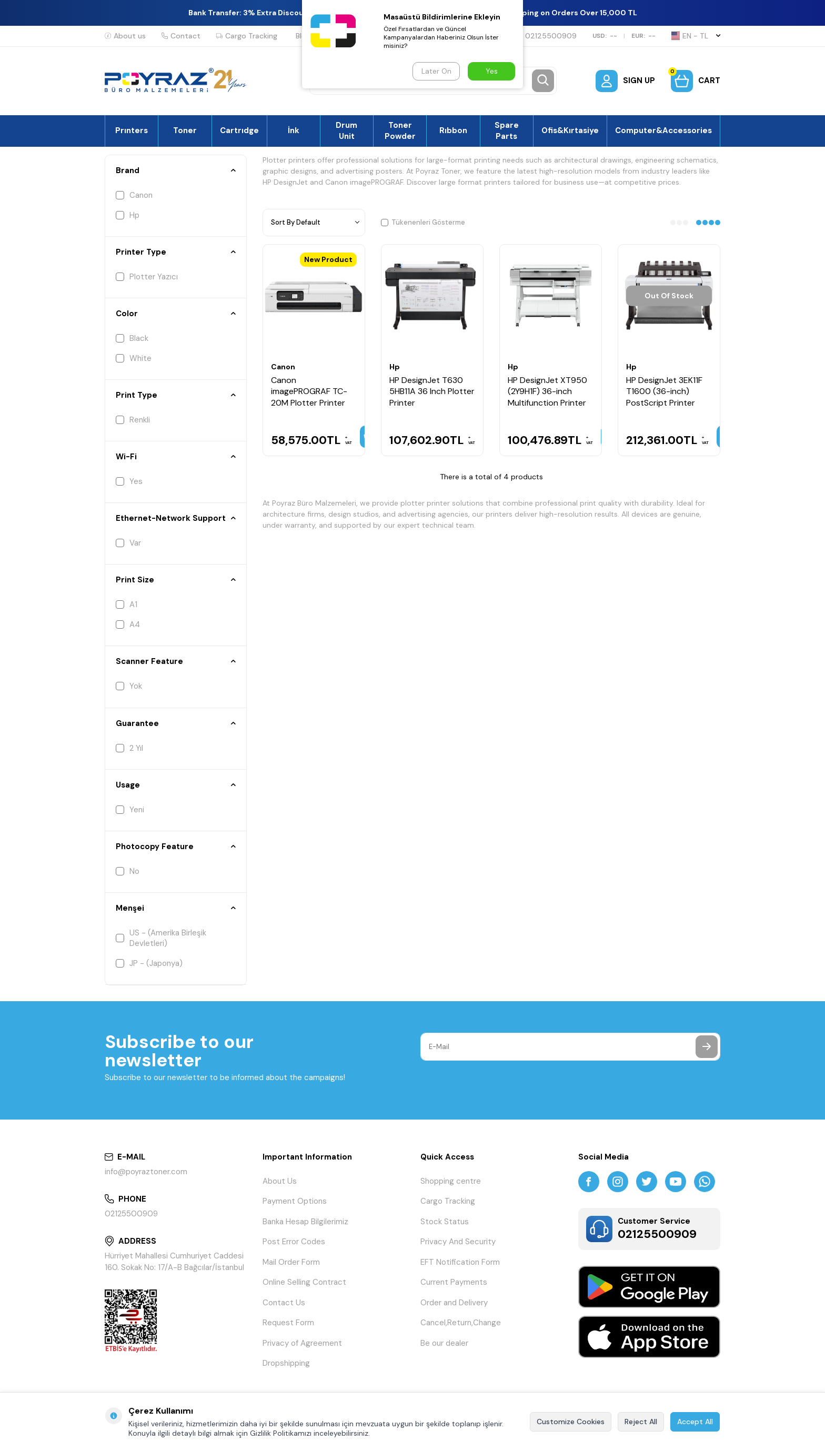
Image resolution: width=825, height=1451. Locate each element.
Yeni (130, 809)
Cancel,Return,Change (460, 1322)
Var (128, 543)
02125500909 (546, 36)
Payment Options (295, 1201)
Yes (129, 481)
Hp (127, 215)
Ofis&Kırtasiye (570, 130)
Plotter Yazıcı (147, 276)
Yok (129, 686)
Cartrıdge (239, 130)
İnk (293, 130)
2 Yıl (129, 748)
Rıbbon (453, 130)
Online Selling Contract (304, 1282)
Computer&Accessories (663, 130)
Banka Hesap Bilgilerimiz (305, 1221)
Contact (181, 36)
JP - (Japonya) (149, 963)
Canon (134, 195)
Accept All (695, 1421)
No (127, 871)
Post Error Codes (294, 1241)
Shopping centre (450, 1181)
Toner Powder (400, 130)
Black (132, 338)
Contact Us (284, 1302)
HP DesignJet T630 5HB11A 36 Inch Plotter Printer (432, 391)
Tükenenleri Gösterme (423, 222)
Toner (185, 130)
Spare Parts (507, 130)
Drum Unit (346, 130)
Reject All (641, 1421)
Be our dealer (444, 1343)
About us (125, 36)
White (134, 358)
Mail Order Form (291, 1262)
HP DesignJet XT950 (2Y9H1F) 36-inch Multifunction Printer (547, 391)
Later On (436, 71)
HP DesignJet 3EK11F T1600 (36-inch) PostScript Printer (664, 391)
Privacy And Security (458, 1241)
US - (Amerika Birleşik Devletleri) (161, 938)
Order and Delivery (454, 1302)
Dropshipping (286, 1363)
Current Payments (453, 1282)
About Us (280, 1181)
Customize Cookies (571, 1421)
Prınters (131, 130)
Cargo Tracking (246, 36)
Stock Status (444, 1221)
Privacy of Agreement (302, 1343)
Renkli (133, 420)
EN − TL (695, 36)
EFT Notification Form (460, 1262)
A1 (126, 604)
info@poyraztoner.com (146, 1171)
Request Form (288, 1322)
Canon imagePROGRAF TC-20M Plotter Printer (309, 391)
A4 (128, 624)
